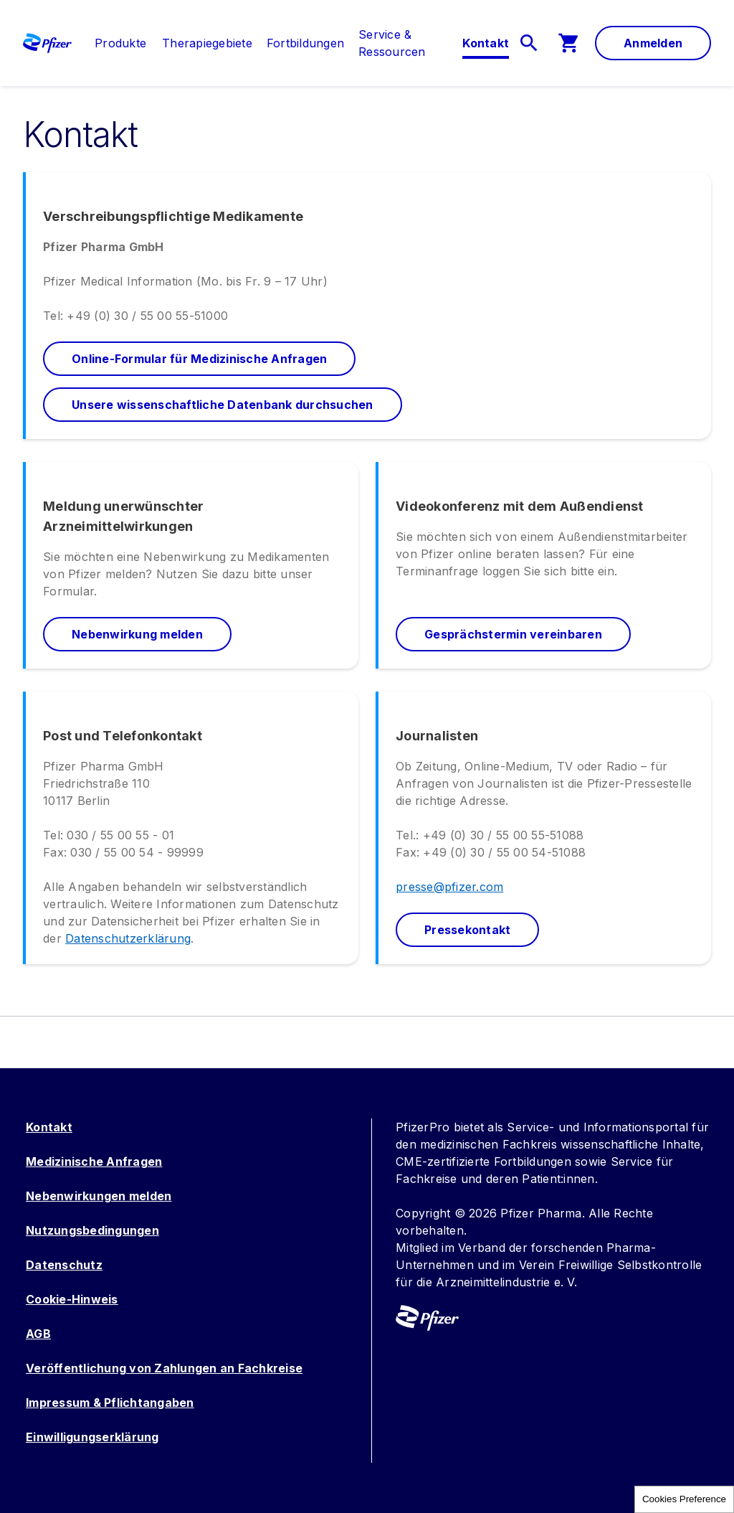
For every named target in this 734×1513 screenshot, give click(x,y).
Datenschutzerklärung (128, 938)
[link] (120, 43)
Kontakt (49, 1127)
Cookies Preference (684, 1499)
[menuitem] (113, 43)
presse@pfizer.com (449, 887)
